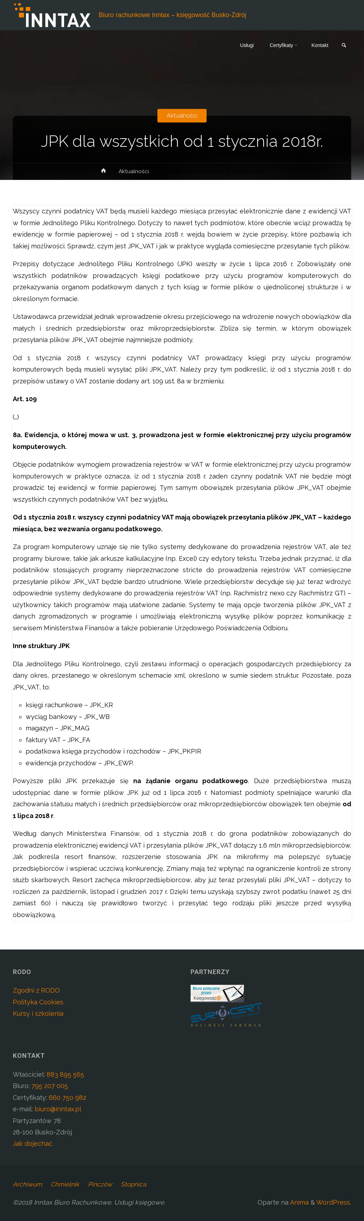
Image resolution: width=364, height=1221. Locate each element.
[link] (343, 45)
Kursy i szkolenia (38, 1013)
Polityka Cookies (38, 1002)
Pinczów (104, 1184)
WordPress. (333, 1202)
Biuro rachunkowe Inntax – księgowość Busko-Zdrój (173, 15)
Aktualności (182, 115)
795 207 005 (49, 1086)
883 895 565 (65, 1074)
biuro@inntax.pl (58, 1109)
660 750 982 (67, 1097)
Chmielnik (67, 1184)
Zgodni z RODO (36, 990)
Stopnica (139, 1184)
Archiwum (28, 1184)
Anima (298, 1202)
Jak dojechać (32, 1143)
